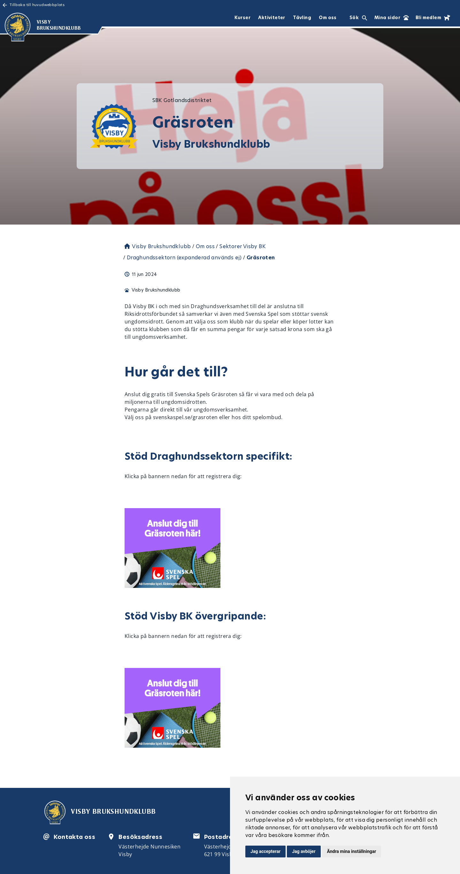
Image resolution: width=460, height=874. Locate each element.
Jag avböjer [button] (303, 851)
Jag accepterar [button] (265, 851)
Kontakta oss (74, 837)
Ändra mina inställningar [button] (351, 851)
